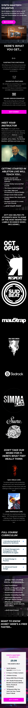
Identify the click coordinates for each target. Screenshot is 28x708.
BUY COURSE (8, 22)
